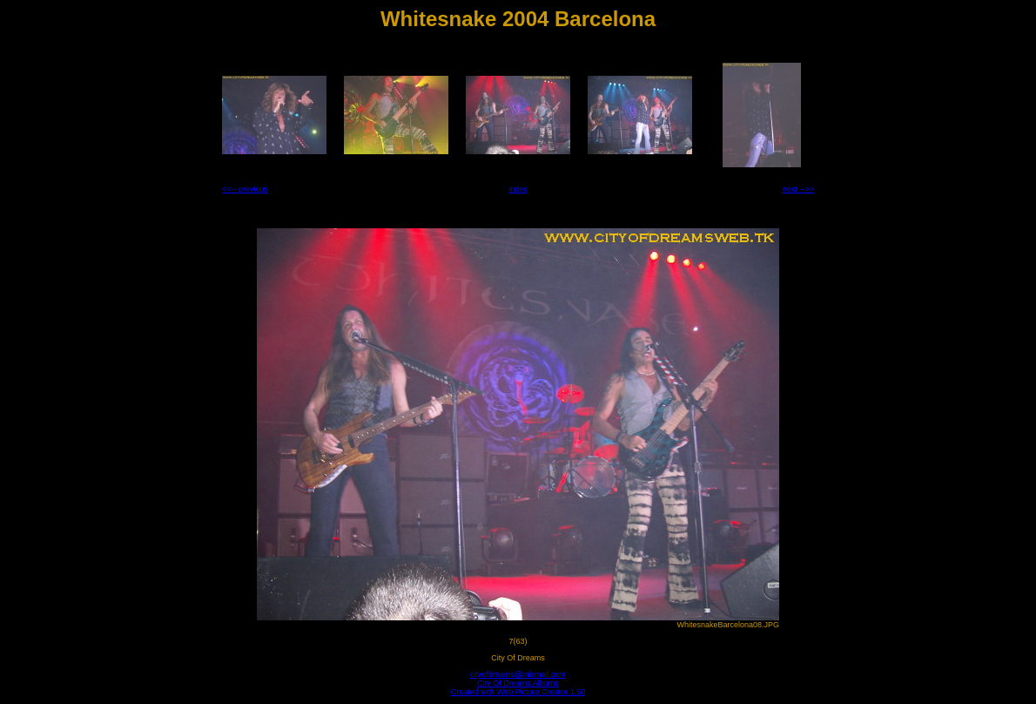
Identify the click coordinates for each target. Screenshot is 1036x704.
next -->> (798, 189)
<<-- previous (245, 189)
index (518, 189)
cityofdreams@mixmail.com (518, 674)
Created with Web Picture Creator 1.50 (518, 691)
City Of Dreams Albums (518, 683)
